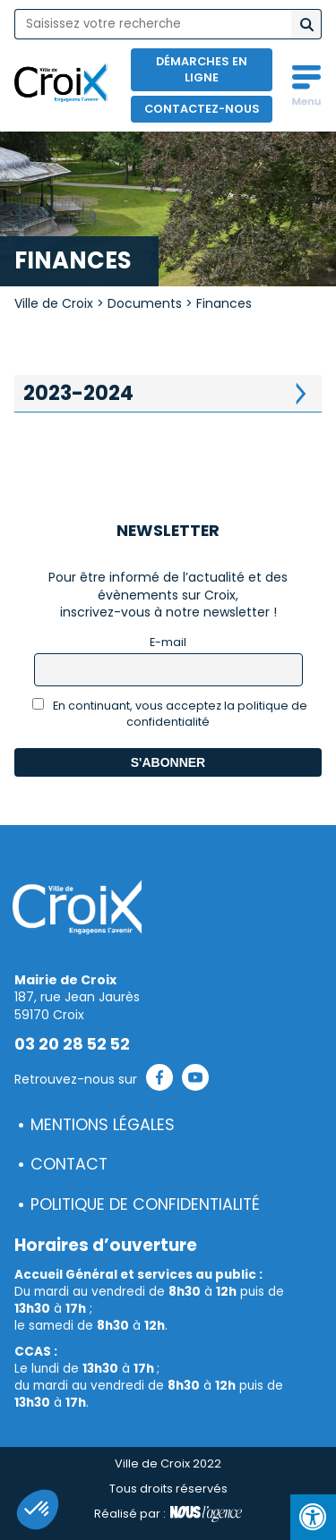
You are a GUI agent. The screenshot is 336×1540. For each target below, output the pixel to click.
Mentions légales (102, 1125)
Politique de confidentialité (145, 1204)
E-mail (168, 642)
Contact (69, 1164)
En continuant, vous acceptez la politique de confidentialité (169, 713)
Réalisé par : (168, 1514)
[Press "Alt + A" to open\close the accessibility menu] (313, 1517)
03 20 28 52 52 (72, 1044)
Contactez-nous (202, 108)
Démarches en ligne (201, 69)
